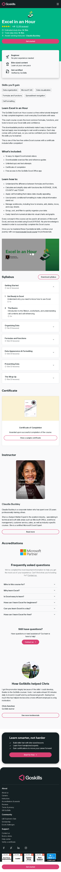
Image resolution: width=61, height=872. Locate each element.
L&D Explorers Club (9, 819)
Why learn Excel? (29, 590)
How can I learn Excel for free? (29, 614)
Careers (5, 796)
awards (17, 801)
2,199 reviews (22, 26)
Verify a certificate (8, 842)
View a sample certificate (30, 438)
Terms (4, 807)
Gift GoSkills (6, 810)
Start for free (30, 755)
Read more (30, 532)
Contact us (30, 642)
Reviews (5, 804)
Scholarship (6, 822)
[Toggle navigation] (57, 4)
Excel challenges (8, 825)
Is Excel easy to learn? (29, 596)
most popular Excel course (26, 232)
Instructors (5, 799)
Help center (6, 839)
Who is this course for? (29, 584)
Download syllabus (48, 277)
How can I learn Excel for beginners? (29, 602)
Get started (30, 41)
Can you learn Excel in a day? (29, 608)
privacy (11, 807)
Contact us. (32, 575)
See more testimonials (31, 715)
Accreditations (7, 801)
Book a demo (7, 836)
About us (5, 793)
